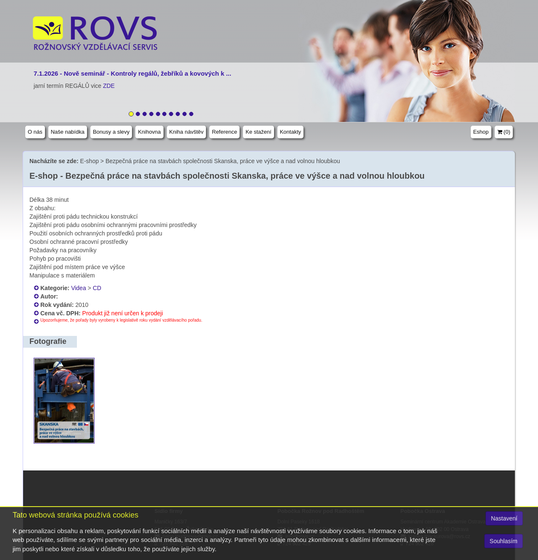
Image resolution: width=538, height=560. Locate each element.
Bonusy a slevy (111, 132)
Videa (78, 288)
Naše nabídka (67, 132)
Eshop (481, 132)
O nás (35, 132)
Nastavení (504, 518)
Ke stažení (258, 132)
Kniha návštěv (186, 132)
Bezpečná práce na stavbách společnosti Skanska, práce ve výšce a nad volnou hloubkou (222, 161)
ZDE (109, 85)
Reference (224, 132)
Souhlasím (503, 541)
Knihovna (149, 132)
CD (97, 288)
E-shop (89, 161)
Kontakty (290, 132)
